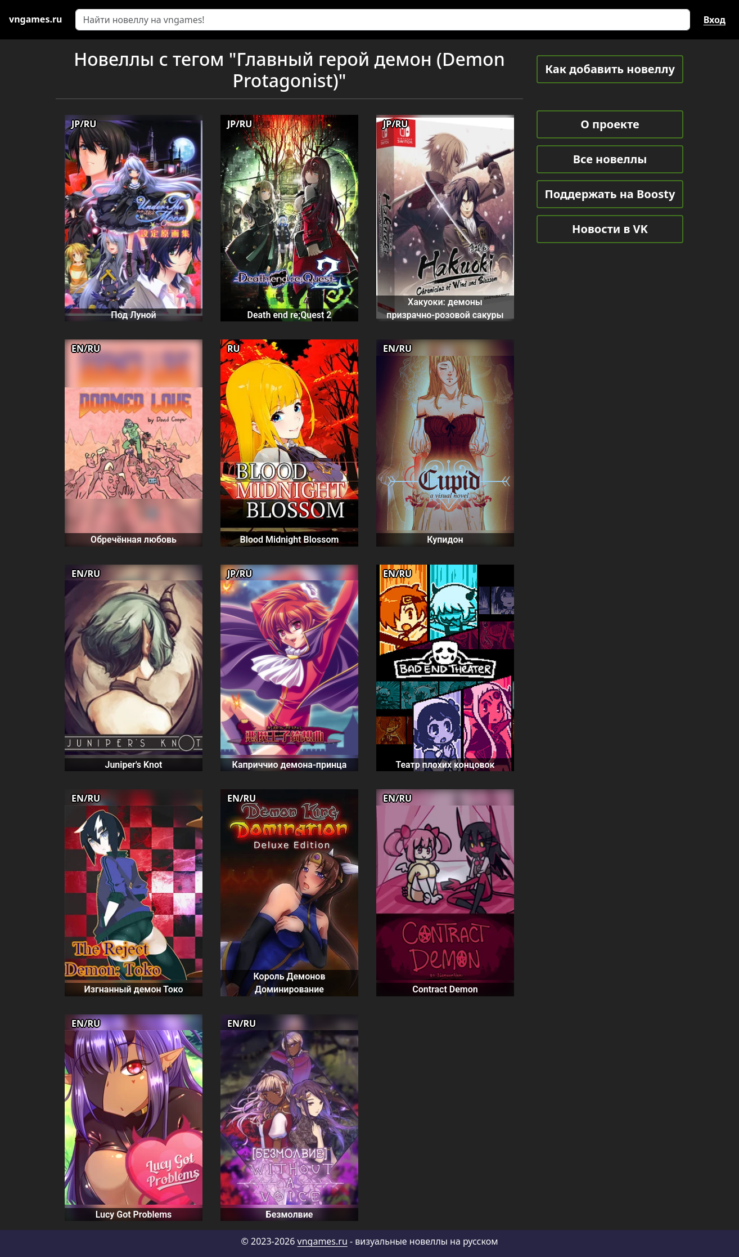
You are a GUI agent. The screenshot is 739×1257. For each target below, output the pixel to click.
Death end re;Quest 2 (289, 315)
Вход (715, 20)
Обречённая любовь (134, 539)
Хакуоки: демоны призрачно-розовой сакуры (444, 308)
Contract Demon (445, 989)
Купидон (445, 539)
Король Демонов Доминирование (289, 983)
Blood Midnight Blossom (289, 539)
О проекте (609, 124)
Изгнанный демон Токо (133, 989)
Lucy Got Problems (134, 1214)
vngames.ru (323, 1241)
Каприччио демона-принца (289, 764)
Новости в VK (610, 228)
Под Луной (133, 315)
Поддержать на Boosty (610, 194)
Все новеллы (610, 159)
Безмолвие (289, 1214)
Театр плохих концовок (444, 764)
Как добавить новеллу (610, 69)
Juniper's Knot (133, 764)
